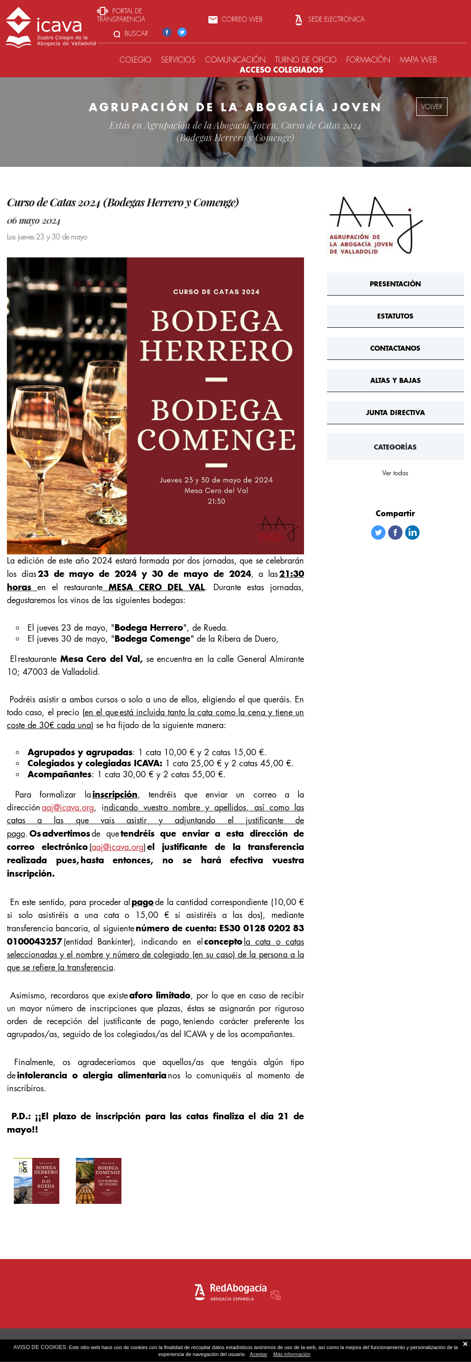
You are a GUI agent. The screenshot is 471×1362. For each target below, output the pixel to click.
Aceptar (258, 1354)
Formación (368, 60)
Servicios (178, 60)
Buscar (131, 33)
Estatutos (395, 316)
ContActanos (395, 348)
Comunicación (235, 60)
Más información (291, 1354)
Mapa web (418, 60)
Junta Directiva (395, 412)
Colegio (135, 60)
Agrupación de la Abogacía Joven (210, 125)
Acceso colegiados (281, 69)
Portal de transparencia (121, 15)
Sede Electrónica (329, 19)
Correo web (235, 19)
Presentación (395, 283)
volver (431, 107)
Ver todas (395, 473)
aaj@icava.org (68, 807)
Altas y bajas (395, 380)
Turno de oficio (306, 60)
